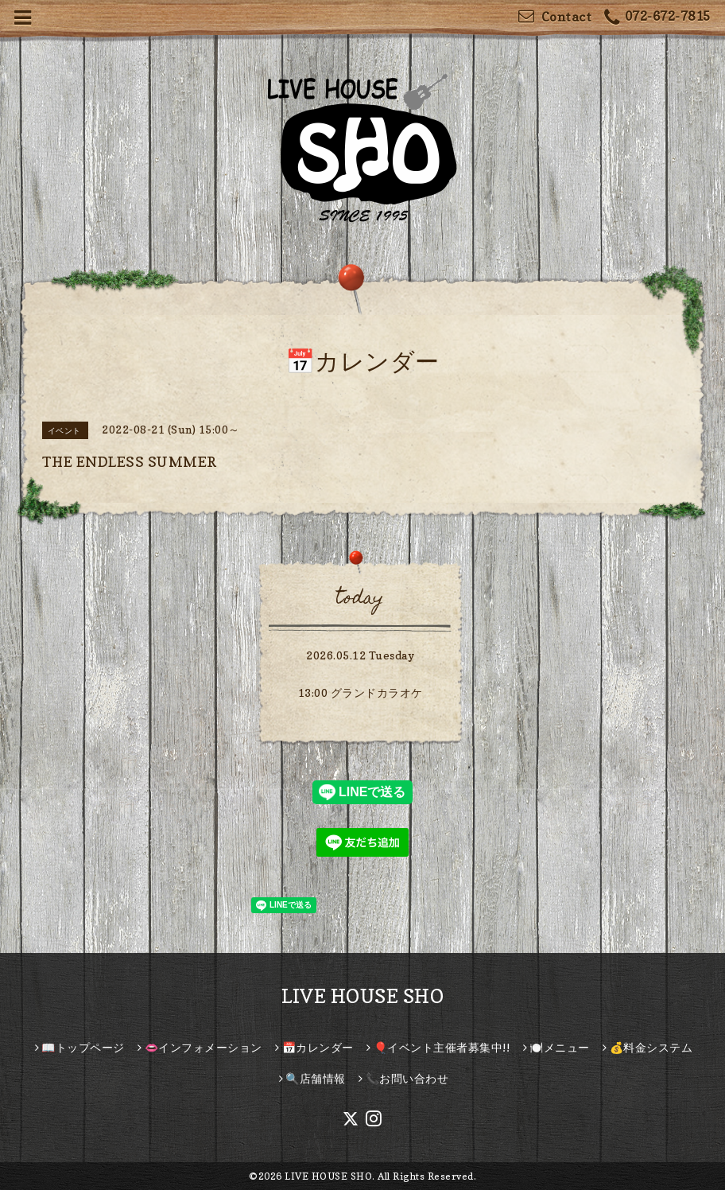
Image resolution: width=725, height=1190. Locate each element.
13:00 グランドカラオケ (360, 692)
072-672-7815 (657, 18)
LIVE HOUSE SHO (362, 996)
